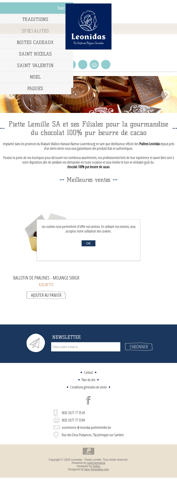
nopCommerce (96, 463)
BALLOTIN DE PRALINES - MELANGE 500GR (46, 278)
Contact (88, 372)
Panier (94, 64)
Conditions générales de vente (88, 387)
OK (88, 243)
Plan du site (88, 379)
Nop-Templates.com (96, 469)
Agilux (96, 466)
